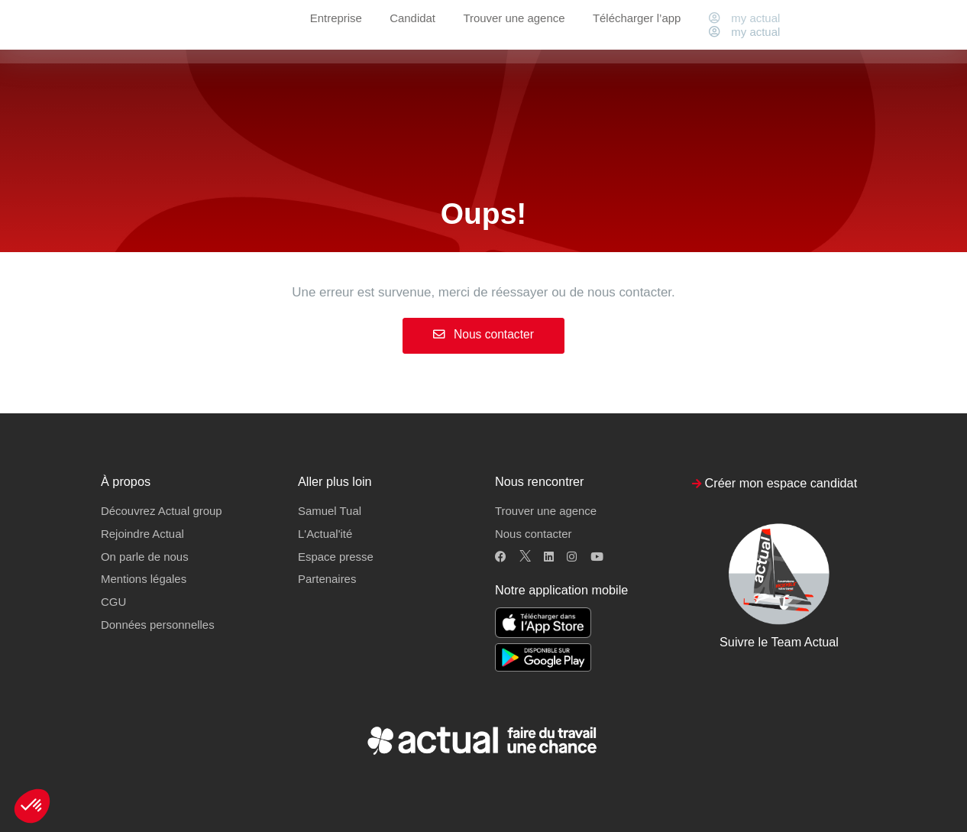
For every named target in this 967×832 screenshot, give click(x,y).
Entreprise (336, 31)
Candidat (412, 31)
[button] (32, 806)
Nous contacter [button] (533, 533)
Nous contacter (483, 334)
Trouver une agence (513, 31)
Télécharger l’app (637, 31)
